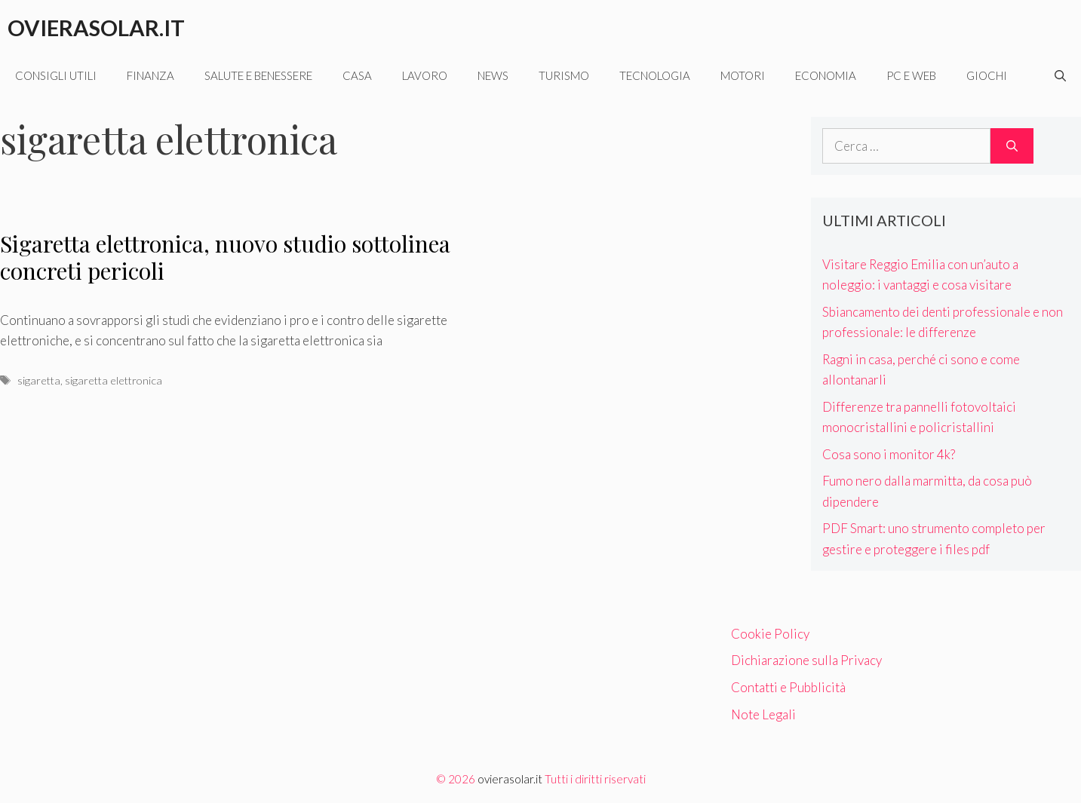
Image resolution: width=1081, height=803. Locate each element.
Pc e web (911, 75)
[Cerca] (1011, 146)
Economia (825, 75)
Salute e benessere (258, 75)
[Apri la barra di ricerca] (1060, 75)
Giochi (986, 75)
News (493, 75)
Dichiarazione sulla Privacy (806, 660)
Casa (357, 75)
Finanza (150, 75)
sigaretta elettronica (113, 380)
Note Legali (763, 714)
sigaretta (38, 380)
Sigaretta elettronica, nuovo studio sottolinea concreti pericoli (225, 257)
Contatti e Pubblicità (788, 687)
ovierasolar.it (510, 779)
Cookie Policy (770, 634)
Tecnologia (654, 75)
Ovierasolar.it (96, 27)
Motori (742, 75)
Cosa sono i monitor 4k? (888, 454)
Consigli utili (56, 75)
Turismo (564, 75)
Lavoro (424, 75)
